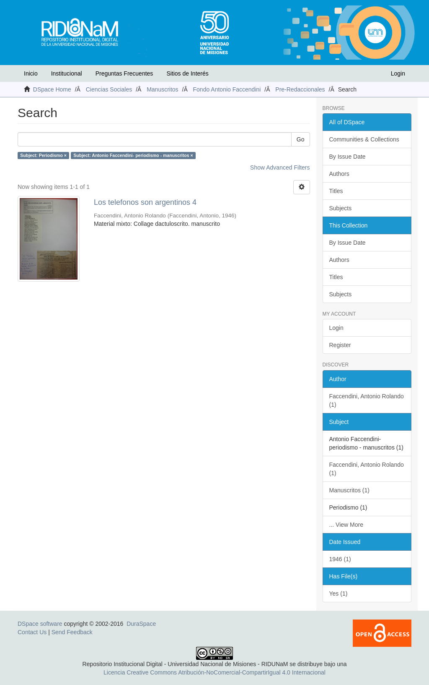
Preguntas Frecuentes (124, 73)
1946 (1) (340, 559)
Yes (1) (338, 593)
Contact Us (32, 632)
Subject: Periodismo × (43, 155)
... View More (346, 524)
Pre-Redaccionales (300, 89)
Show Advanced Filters (280, 167)
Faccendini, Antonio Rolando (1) (366, 400)
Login (336, 327)
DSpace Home (52, 89)
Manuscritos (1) (349, 490)
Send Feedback (72, 632)
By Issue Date (347, 156)
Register (340, 345)
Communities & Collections (364, 139)
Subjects (340, 208)
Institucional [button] (66, 73)
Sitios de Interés (187, 73)
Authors (339, 173)
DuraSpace (141, 623)
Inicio (31, 73)
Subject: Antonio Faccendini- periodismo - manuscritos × (133, 155)
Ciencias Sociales (109, 89)
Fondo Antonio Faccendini (227, 89)
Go (301, 139)
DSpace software (40, 623)
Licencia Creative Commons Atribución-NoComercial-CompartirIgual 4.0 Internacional (214, 672)
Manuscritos (162, 89)
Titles (336, 191)
